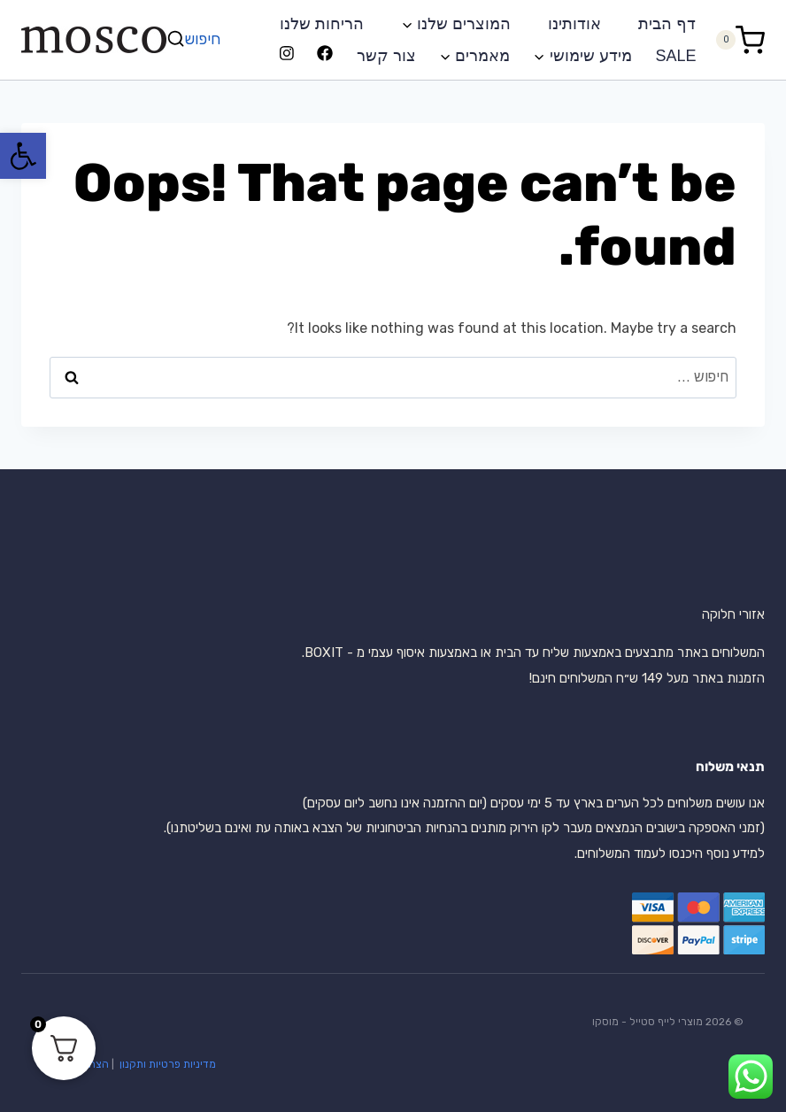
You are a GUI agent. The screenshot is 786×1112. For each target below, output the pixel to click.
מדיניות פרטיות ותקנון (166, 1064)
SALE (675, 56)
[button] (23, 156)
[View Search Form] (195, 39)
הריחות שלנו (322, 24)
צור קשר (386, 56)
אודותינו (574, 24)
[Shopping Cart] (740, 39)
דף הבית (667, 24)
